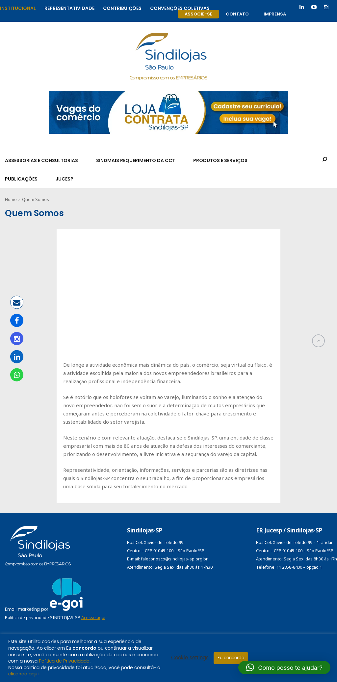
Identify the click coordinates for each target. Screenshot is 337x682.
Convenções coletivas (180, 7)
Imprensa (275, 14)
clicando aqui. (23, 674)
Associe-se (198, 14)
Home (11, 199)
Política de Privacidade (64, 661)
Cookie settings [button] (190, 658)
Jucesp (64, 179)
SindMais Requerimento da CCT (135, 160)
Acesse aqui (93, 617)
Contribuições (122, 7)
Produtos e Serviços (220, 160)
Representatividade (69, 7)
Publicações (21, 179)
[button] (284, 667)
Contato (237, 14)
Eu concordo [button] (231, 658)
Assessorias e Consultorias (41, 160)
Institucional (18, 7)
